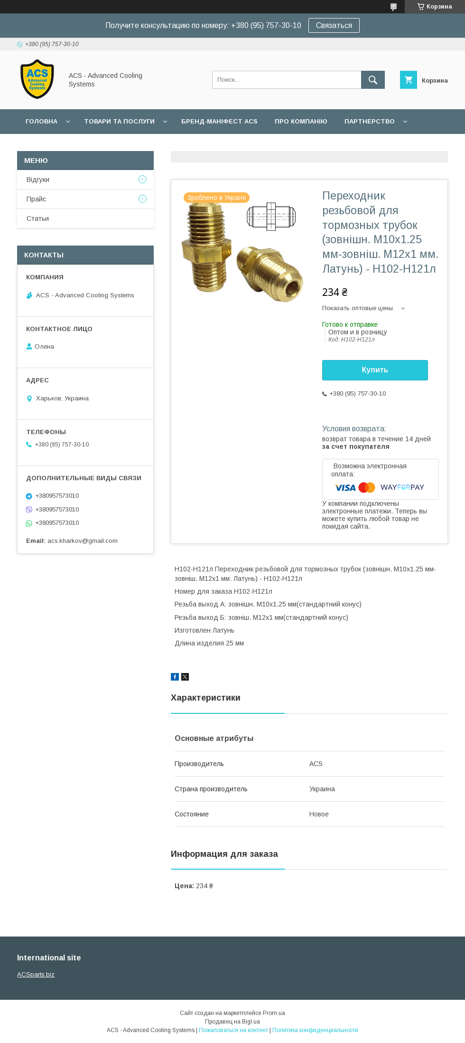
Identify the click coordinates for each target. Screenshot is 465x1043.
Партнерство (369, 121)
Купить (375, 370)
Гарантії (40, 146)
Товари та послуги (119, 121)
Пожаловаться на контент (233, 1030)
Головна (41, 121)
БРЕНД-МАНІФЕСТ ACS (219, 121)
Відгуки (38, 179)
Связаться (334, 25)
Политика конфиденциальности (315, 1030)
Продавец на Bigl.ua (232, 1021)
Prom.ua (274, 1013)
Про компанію (301, 121)
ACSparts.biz (36, 974)
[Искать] (373, 80)
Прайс (36, 199)
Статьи (38, 218)
